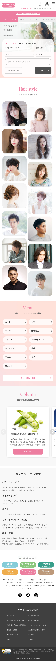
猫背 (41, 544)
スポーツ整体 (13, 541)
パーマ (8, 331)
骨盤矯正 (31, 541)
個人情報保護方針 (33, 616)
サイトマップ (11, 616)
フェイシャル (7, 514)
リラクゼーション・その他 (14, 520)
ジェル (16, 501)
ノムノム (31, 639)
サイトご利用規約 (33, 620)
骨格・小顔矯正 (12, 538)
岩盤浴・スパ (33, 525)
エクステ (8, 340)
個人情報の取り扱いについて (16, 620)
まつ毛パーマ (38, 501)
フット (10, 501)
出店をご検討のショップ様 (36, 630)
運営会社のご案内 (12, 634)
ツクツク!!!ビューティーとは (37, 625)
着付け (34, 348)
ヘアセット (9, 348)
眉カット (8, 366)
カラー (34, 322)
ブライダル (26, 514)
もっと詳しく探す (28, 378)
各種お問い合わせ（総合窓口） (16, 625)
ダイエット (23, 541)
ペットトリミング (41, 528)
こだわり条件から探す (13, 70)
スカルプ (23, 501)
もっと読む (28, 451)
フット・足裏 (16, 525)
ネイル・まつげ (25, 19)
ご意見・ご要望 (12, 630)
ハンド (4, 501)
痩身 (14, 514)
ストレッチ (43, 525)
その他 (8, 357)
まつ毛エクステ (8, 504)
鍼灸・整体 (7, 533)
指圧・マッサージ (31, 538)
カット (8, 322)
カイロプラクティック (31, 544)
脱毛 (19, 514)
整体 (3, 538)
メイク (34, 357)
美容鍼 (21, 538)
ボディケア (6, 525)
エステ (36, 19)
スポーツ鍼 (43, 538)
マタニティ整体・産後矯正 (12, 544)
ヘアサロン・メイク (9, 19)
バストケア (35, 514)
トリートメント (37, 340)
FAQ (8, 639)
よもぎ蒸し (29, 528)
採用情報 (31, 634)
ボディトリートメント (16, 528)
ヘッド (24, 525)
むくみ (46, 544)
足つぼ (4, 541)
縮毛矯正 (35, 331)
